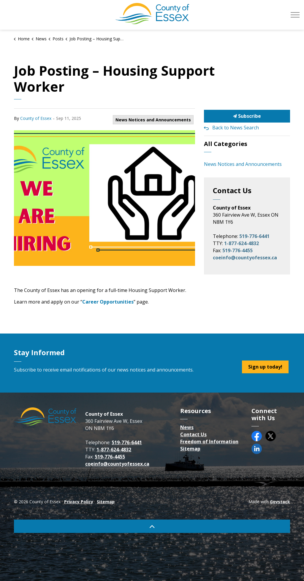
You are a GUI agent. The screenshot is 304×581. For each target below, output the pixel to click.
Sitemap (190, 448)
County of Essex (35, 118)
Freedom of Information (209, 441)
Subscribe (247, 116)
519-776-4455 (237, 250)
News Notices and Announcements (153, 120)
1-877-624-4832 (241, 243)
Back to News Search (235, 127)
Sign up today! (265, 367)
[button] (104, 198)
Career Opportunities (108, 302)
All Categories (225, 144)
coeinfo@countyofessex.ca (245, 257)
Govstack (280, 501)
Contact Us (193, 434)
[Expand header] (295, 15)
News (187, 427)
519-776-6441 (254, 236)
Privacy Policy (78, 501)
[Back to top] (152, 526)
